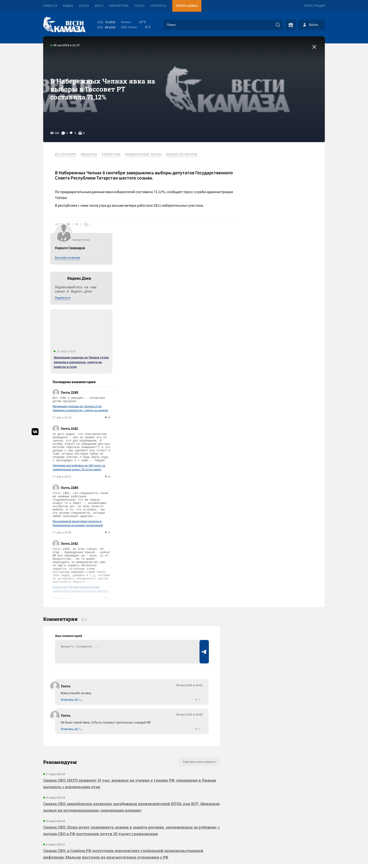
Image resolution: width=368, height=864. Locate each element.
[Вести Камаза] (64, 24)
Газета (139, 6)
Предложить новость (278, 609)
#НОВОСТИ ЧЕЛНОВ (181, 154)
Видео (68, 6)
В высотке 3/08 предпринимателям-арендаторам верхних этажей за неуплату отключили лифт (286, 491)
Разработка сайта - (307, 850)
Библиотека (118, 6)
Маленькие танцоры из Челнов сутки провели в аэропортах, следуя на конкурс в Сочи (286, 263)
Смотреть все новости (198, 664)
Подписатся (268, 200)
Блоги (84, 6)
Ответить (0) (69, 602)
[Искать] (278, 25)
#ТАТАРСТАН (111, 154)
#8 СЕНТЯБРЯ (65, 154)
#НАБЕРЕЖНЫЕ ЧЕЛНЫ (143, 154)
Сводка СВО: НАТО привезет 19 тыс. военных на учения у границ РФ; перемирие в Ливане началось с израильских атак (129, 685)
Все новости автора (272, 160)
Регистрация (314, 6)
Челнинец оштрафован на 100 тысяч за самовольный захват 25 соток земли (284, 369)
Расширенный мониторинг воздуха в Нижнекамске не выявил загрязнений (283, 425)
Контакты (158, 6)
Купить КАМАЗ (187, 6)
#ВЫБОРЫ (89, 154)
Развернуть (184, 833)
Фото (99, 6)
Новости (50, 6)
